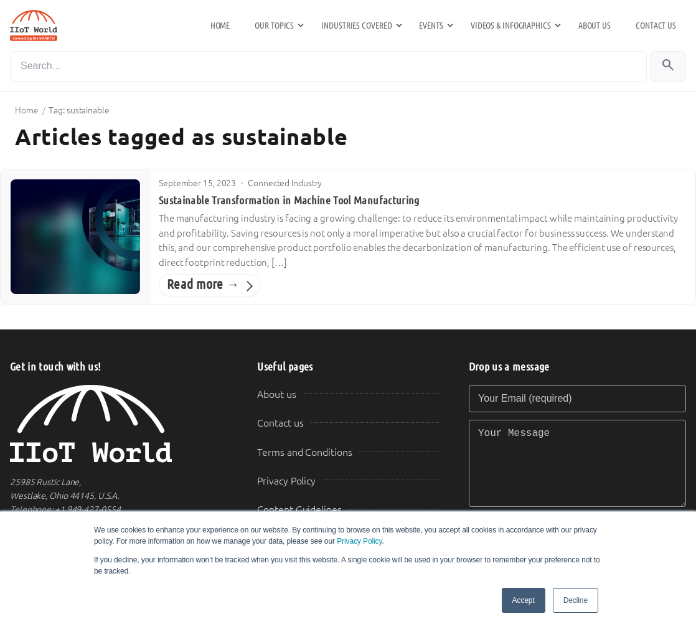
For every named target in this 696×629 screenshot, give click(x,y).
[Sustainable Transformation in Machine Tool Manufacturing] (75, 236)
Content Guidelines (299, 510)
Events (431, 26)
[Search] (328, 66)
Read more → (203, 284)
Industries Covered (356, 26)
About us (594, 26)
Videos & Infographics (511, 26)
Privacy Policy (359, 541)
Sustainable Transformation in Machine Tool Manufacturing (289, 200)
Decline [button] (575, 600)
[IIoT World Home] (118, 424)
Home (220, 26)
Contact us (656, 26)
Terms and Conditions (304, 452)
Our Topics (274, 26)
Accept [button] (523, 600)
